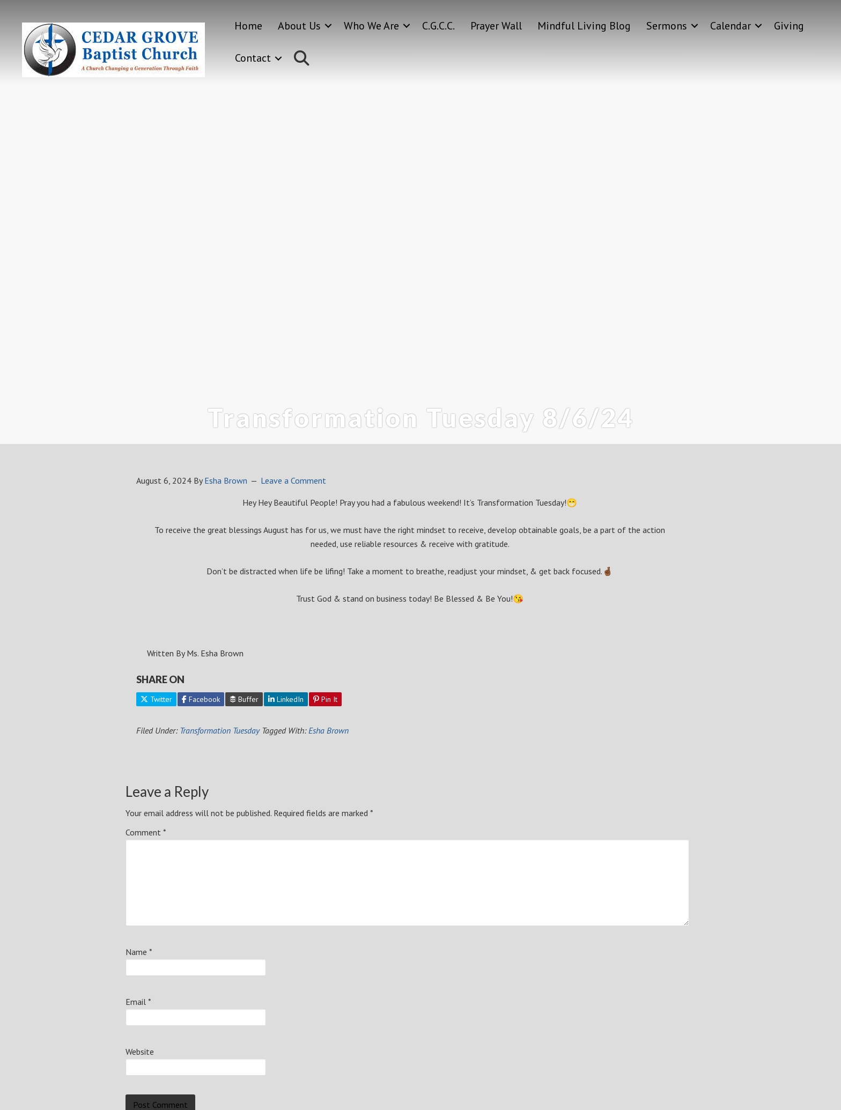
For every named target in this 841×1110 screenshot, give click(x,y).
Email (138, 1001)
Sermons (666, 26)
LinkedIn (286, 699)
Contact (253, 58)
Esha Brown (328, 730)
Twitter (156, 699)
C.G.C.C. (438, 26)
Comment (146, 832)
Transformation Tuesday (220, 730)
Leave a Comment (293, 480)
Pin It (325, 699)
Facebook (201, 699)
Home (248, 26)
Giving (789, 26)
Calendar (730, 26)
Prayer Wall (496, 26)
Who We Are (371, 26)
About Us (299, 26)
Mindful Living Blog (584, 26)
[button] (328, 26)
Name (139, 951)
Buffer (244, 699)
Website (140, 1051)
